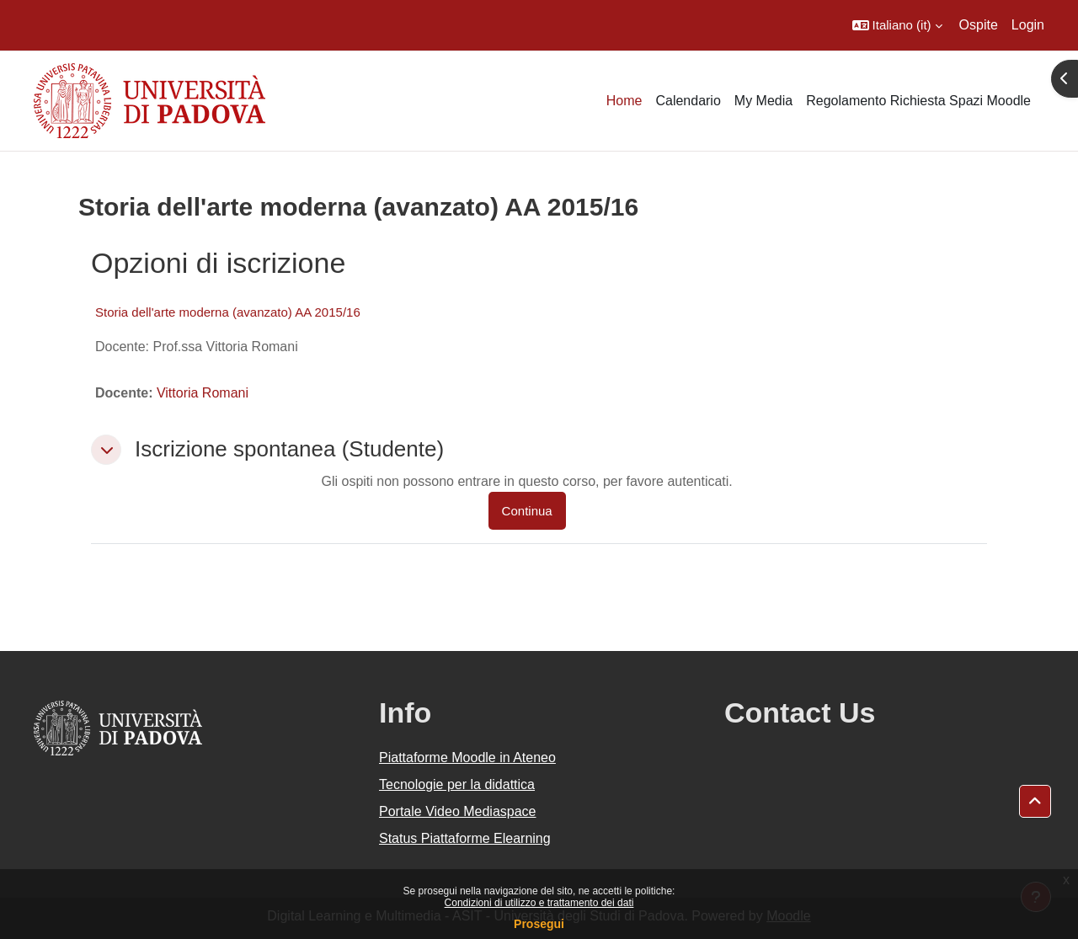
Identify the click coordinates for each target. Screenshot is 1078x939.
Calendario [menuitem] (687, 100)
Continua (527, 511)
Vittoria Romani (202, 393)
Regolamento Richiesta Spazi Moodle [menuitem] (918, 100)
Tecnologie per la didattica (457, 784)
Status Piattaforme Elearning (465, 838)
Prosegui (539, 924)
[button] (897, 25)
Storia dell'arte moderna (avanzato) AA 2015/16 (227, 312)
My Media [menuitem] (763, 100)
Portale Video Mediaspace (457, 811)
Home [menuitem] (624, 100)
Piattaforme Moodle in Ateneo (467, 757)
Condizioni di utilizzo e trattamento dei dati (539, 903)
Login (1027, 25)
